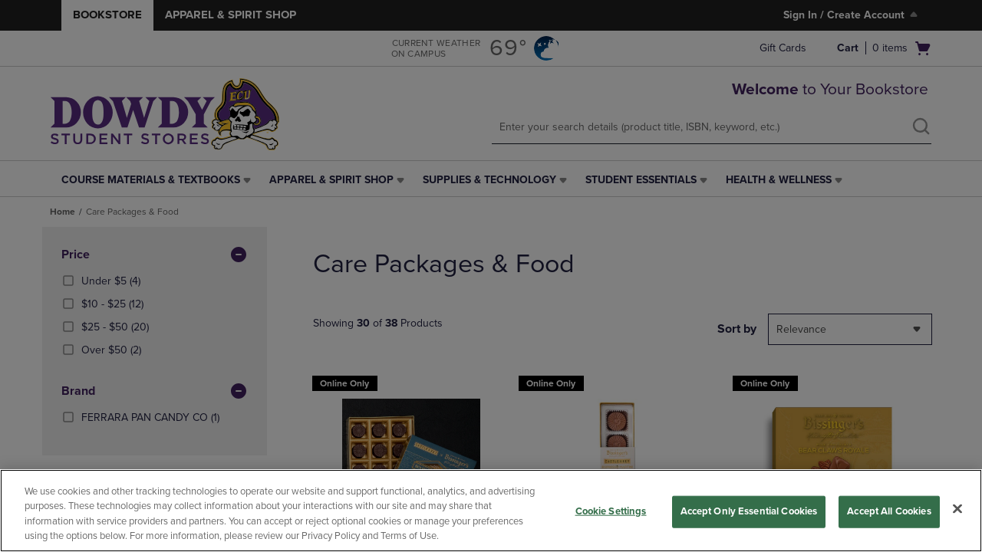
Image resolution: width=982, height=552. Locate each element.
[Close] (957, 508)
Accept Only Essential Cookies (749, 511)
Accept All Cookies (889, 511)
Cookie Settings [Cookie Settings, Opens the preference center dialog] (611, 511)
